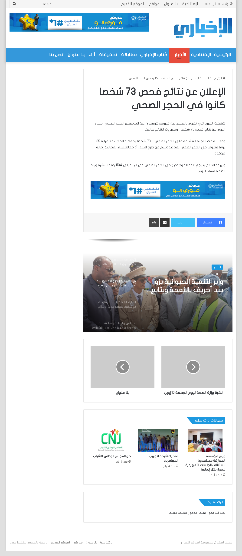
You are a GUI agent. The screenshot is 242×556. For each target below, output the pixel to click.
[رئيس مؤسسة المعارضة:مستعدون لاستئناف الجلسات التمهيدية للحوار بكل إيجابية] (205, 445)
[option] (157, 285)
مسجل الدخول (197, 518)
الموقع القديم (132, 4)
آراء (92, 54)
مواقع (154, 4)
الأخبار (180, 54)
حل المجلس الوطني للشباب (112, 461)
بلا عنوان (171, 4)
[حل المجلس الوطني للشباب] (111, 445)
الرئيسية (222, 54)
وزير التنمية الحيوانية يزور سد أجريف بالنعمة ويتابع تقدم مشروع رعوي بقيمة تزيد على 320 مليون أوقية (185, 286)
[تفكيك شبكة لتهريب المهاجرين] (158, 445)
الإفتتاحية (190, 4)
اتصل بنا (57, 54)
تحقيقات (107, 54)
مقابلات (129, 54)
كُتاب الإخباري (153, 54)
